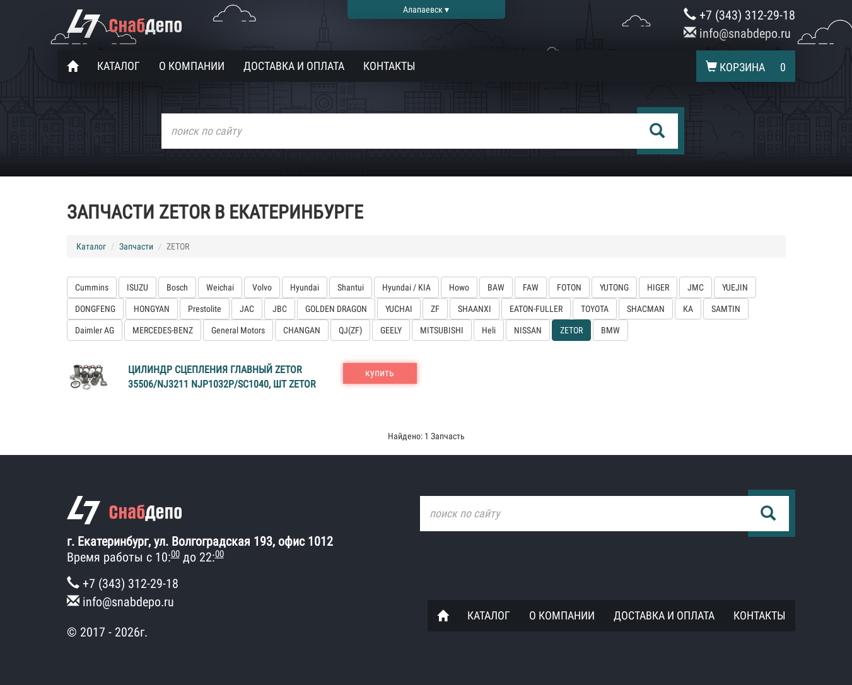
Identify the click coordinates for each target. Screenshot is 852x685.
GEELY (391, 330)
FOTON (569, 287)
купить (379, 373)
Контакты (389, 65)
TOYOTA (595, 309)
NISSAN (528, 330)
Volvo (262, 287)
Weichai (220, 287)
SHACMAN (646, 309)
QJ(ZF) (350, 330)
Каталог (118, 65)
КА (688, 309)
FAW (531, 287)
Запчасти (136, 246)
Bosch (177, 287)
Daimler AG (94, 330)
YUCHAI (398, 309)
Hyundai (304, 287)
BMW (610, 330)
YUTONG (614, 287)
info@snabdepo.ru (737, 33)
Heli (489, 330)
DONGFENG (95, 309)
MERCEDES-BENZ (162, 330)
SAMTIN (725, 309)
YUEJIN (735, 287)
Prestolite (204, 309)
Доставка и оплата (293, 65)
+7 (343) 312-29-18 (739, 15)
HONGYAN (152, 309)
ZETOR (571, 330)
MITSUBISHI (442, 330)
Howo (459, 287)
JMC (695, 287)
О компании (192, 65)
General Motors (238, 330)
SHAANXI (474, 309)
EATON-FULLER (536, 309)
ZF (435, 309)
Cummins (91, 287)
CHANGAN (301, 330)
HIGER (658, 287)
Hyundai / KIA (406, 287)
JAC (247, 309)
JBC (279, 309)
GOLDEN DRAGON (336, 309)
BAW (496, 287)
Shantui (350, 287)
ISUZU (137, 287)
